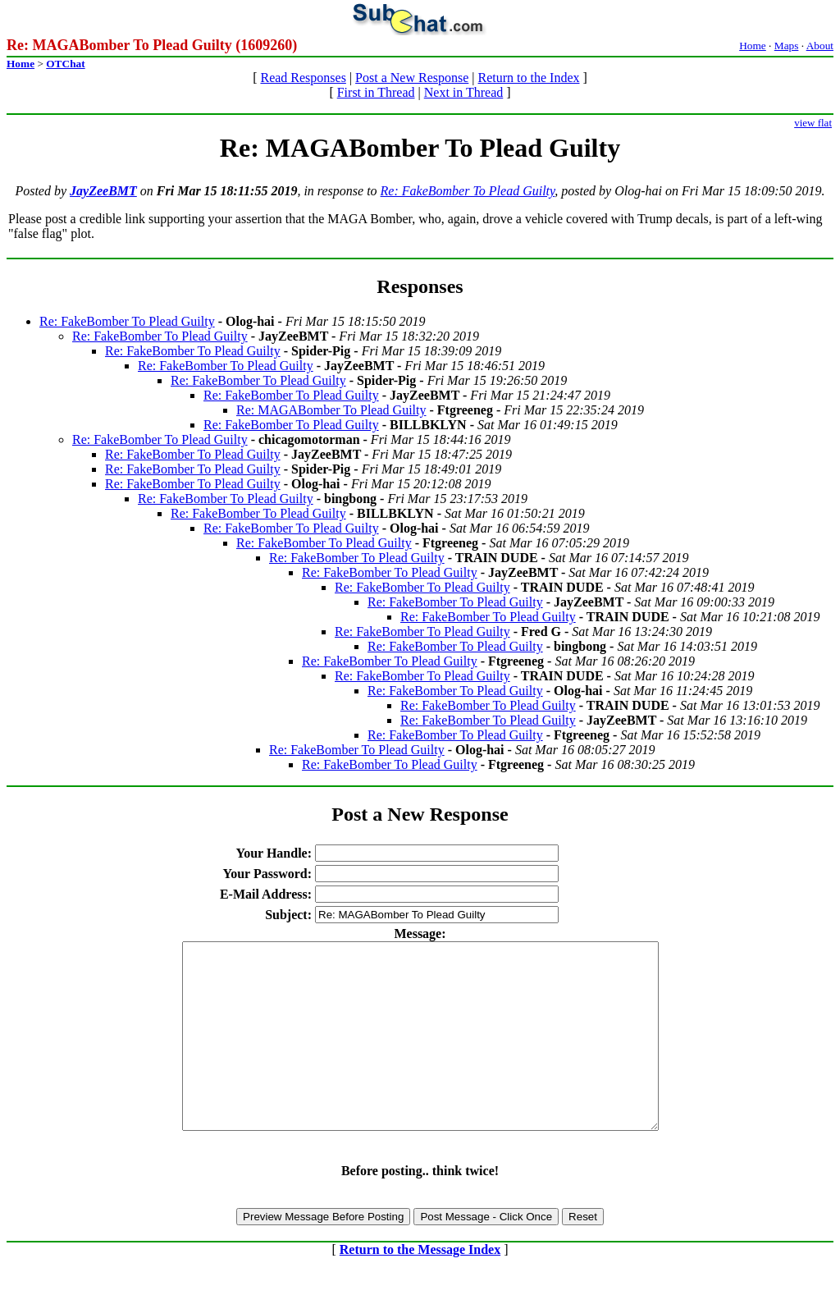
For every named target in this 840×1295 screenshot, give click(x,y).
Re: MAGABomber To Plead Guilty (331, 410)
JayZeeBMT (103, 191)
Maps (786, 45)
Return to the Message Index (420, 1286)
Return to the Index (529, 78)
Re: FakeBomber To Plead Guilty (468, 191)
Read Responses (302, 78)
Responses (420, 286)
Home (752, 45)
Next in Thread (464, 92)
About (819, 45)
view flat (813, 123)
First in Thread (376, 92)
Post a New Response (411, 78)
